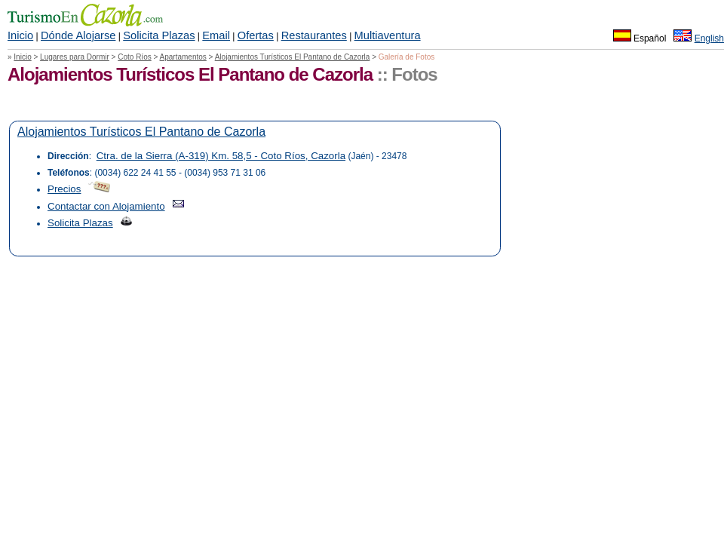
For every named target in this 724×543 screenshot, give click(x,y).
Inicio (20, 35)
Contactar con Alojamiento (106, 206)
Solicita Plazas (159, 35)
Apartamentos (183, 57)
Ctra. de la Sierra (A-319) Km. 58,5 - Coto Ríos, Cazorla (221, 155)
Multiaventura (387, 35)
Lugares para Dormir (74, 57)
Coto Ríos (134, 57)
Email (216, 35)
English (709, 38)
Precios (64, 189)
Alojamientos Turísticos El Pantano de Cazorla (292, 57)
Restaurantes (314, 35)
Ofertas (256, 35)
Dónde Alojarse (78, 35)
